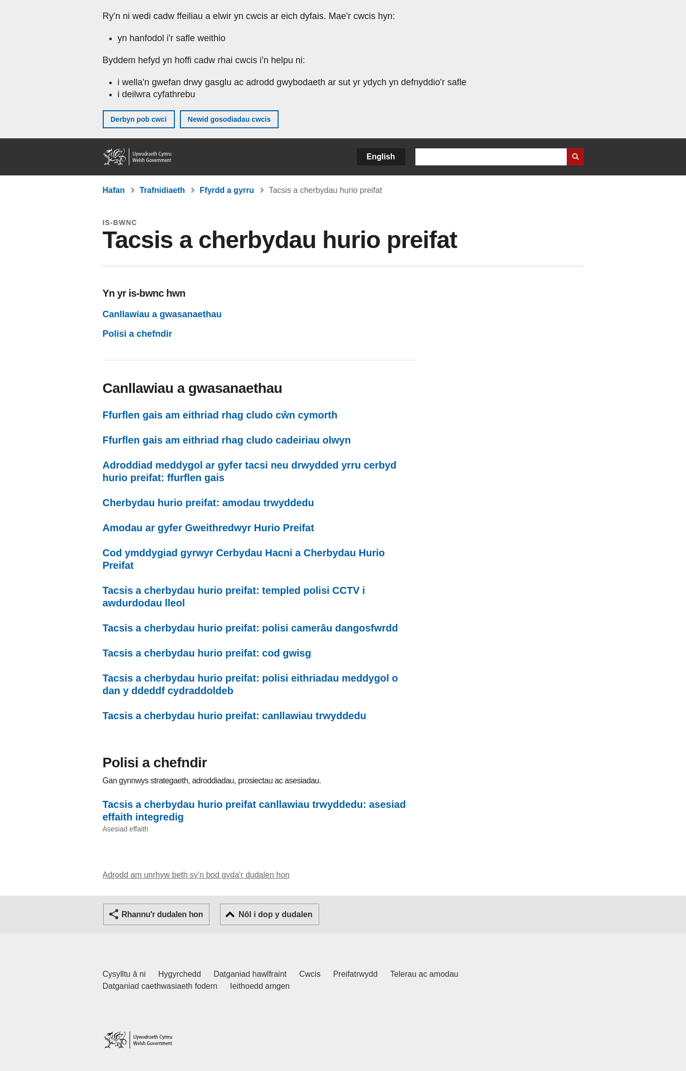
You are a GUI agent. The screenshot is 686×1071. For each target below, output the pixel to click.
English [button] (381, 156)
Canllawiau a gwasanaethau (162, 314)
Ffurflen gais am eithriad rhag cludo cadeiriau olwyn (227, 440)
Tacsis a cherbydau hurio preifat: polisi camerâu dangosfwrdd (250, 627)
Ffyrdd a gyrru (227, 190)
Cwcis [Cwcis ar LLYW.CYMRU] (310, 974)
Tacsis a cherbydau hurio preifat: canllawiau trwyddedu (234, 715)
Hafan (114, 190)
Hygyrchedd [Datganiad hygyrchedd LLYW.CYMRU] (179, 974)
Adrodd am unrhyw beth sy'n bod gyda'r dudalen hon (196, 875)
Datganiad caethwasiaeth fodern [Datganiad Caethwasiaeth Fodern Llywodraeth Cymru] (160, 986)
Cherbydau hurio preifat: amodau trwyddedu (208, 502)
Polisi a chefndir (137, 334)
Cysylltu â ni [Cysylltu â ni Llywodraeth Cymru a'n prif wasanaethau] (124, 974)
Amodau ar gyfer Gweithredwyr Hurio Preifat (208, 527)
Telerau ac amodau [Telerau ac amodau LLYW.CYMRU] (424, 974)
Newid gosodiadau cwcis (229, 119)
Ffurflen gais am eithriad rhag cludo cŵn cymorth (220, 414)
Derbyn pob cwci (139, 119)
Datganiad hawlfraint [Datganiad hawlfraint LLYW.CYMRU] (250, 974)
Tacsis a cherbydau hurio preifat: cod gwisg (207, 653)
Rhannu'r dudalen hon (162, 914)
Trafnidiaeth (162, 190)
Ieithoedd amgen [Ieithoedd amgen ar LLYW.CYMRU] (260, 986)
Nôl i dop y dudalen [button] (276, 914)
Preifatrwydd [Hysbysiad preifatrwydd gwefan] (355, 974)
